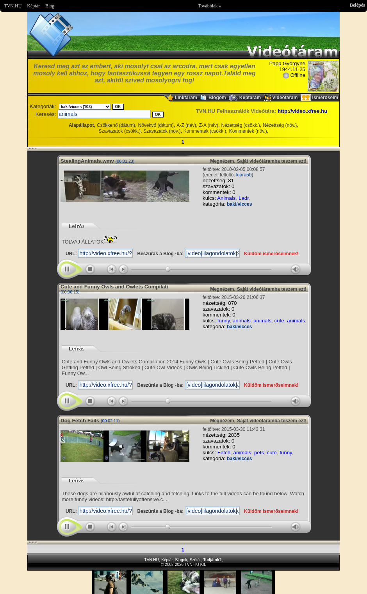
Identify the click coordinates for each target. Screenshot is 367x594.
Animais (226, 198)
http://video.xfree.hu (302, 111)
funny (223, 321)
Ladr (244, 198)
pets (259, 452)
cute (279, 321)
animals (242, 321)
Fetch (223, 452)
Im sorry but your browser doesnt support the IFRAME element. (183, 582)
